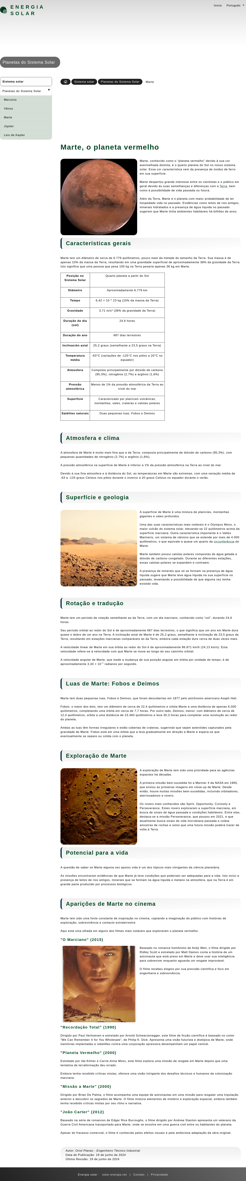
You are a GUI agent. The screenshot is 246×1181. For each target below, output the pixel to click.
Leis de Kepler (14, 135)
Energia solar (27, 10)
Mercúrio (10, 99)
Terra (223, 186)
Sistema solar (13, 81)
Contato (139, 1174)
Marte (8, 117)
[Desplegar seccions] (48, 91)
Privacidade (159, 1174)
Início (218, 5)
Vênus (8, 108)
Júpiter (9, 126)
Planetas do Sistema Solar (21, 91)
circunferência (224, 541)
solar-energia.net (114, 1174)
